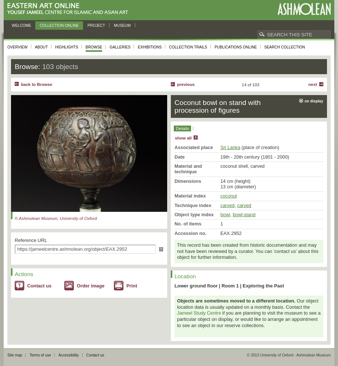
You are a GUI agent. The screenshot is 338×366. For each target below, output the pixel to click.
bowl (225, 214)
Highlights (66, 47)
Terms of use (40, 355)
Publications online (236, 47)
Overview (17, 47)
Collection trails (188, 47)
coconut (228, 196)
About (41, 47)
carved (227, 205)
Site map (14, 355)
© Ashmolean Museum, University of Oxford (56, 218)
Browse (94, 47)
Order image (90, 286)
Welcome (21, 25)
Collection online (59, 25)
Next (312, 84)
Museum (122, 25)
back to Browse (36, 84)
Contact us (39, 286)
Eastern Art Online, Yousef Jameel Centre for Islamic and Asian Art (69, 9)
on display (314, 101)
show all (183, 138)
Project (96, 25)
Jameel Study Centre (199, 313)
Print (131, 286)
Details (182, 128)
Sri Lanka (230, 147)
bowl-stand (244, 214)
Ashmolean (304, 9)
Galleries (119, 47)
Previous (186, 84)
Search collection (284, 47)
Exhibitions (150, 47)
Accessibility (68, 355)
